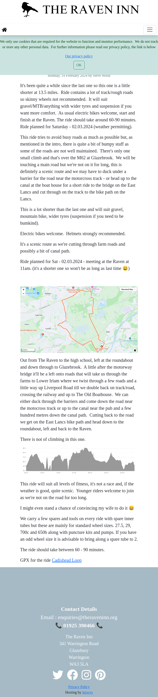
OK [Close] (79, 65)
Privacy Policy (79, 687)
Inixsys (87, 692)
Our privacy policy (79, 56)
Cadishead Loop (67, 560)
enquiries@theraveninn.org (87, 617)
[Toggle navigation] (149, 29)
